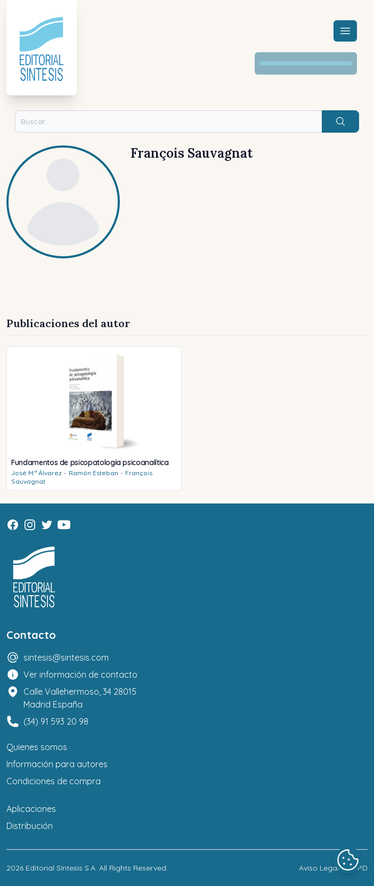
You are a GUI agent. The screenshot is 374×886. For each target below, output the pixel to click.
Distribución (29, 825)
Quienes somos (36, 747)
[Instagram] (29, 524)
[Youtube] (64, 524)
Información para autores (57, 764)
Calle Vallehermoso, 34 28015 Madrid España (79, 698)
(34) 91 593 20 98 (55, 721)
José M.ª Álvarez (36, 473)
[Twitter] (46, 524)
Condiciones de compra (53, 781)
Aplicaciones (31, 808)
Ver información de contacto (80, 674)
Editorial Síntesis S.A (60, 868)
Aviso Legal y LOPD (333, 868)
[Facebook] (12, 524)
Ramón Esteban (93, 473)
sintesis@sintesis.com (66, 657)
